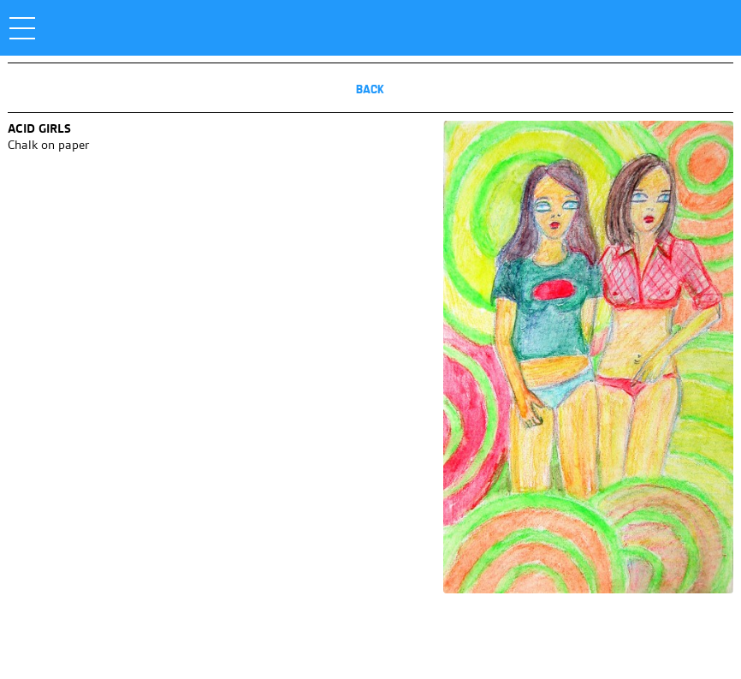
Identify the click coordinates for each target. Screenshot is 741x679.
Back (370, 89)
